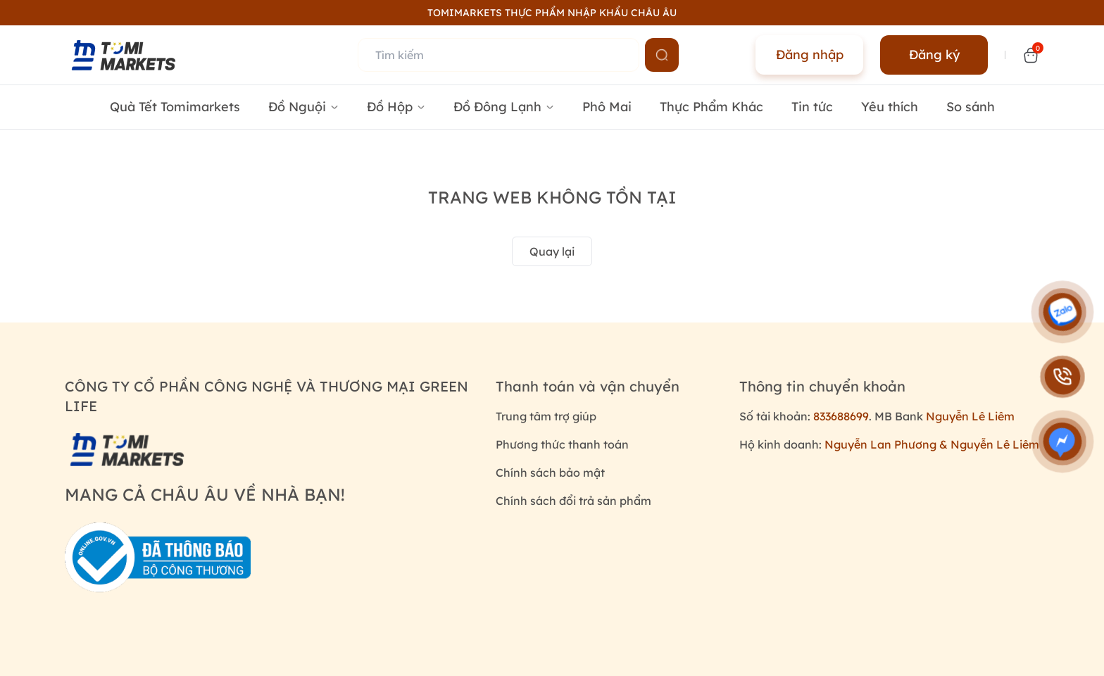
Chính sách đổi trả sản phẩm (573, 501)
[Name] (662, 55)
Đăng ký (934, 54)
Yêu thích (889, 107)
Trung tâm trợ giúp (546, 416)
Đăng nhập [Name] (809, 54)
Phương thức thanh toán (562, 444)
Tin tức (812, 107)
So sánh (970, 107)
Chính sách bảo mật (550, 472)
